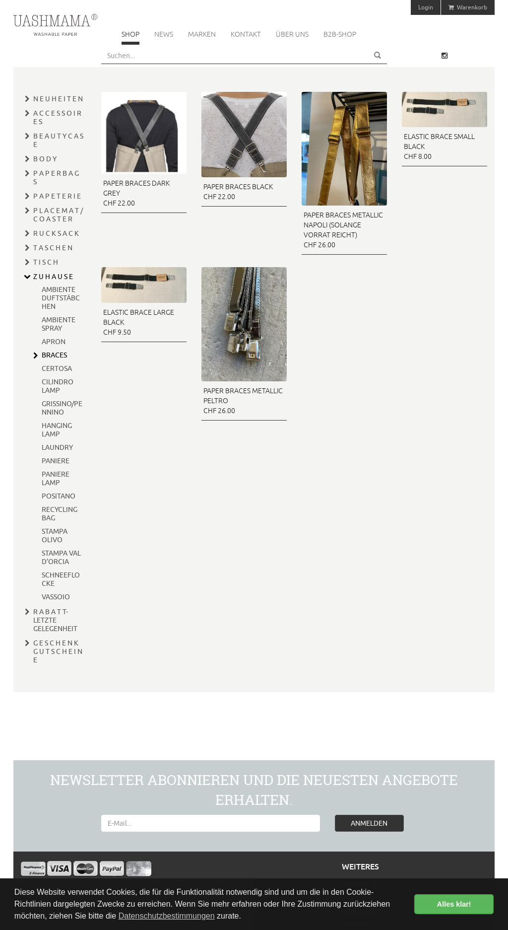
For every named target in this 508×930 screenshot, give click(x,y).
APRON (53, 342)
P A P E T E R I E (57, 196)
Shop (130, 34)
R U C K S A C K (56, 233)
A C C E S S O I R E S (57, 117)
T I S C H (45, 262)
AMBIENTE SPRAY (58, 324)
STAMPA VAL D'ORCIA (61, 557)
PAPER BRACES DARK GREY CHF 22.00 (136, 193)
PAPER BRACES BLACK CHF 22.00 (238, 192)
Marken (202, 34)
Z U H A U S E (53, 277)
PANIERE (55, 461)
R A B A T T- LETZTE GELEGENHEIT (55, 620)
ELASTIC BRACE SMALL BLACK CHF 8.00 (439, 146)
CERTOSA (57, 368)
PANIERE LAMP (55, 478)
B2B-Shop (339, 34)
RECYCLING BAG (59, 513)
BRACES (54, 355)
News (163, 34)
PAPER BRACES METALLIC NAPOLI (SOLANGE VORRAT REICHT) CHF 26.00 (343, 230)
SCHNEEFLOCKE (61, 579)
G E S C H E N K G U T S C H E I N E (57, 651)
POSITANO (58, 496)
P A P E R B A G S (56, 177)
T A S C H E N (52, 248)
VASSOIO (56, 597)
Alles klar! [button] (454, 904)
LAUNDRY (57, 447)
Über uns (292, 34)
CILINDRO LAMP (57, 386)
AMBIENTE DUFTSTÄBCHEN (61, 298)
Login (425, 7)
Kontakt (246, 34)
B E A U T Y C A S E (58, 140)
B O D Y (45, 159)
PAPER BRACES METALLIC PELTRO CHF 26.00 (243, 401)
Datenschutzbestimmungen (167, 916)
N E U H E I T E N (58, 99)
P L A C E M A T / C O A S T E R (58, 215)
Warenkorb (467, 7)
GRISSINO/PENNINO (62, 408)
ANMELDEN (369, 823)
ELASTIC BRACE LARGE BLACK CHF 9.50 (138, 322)
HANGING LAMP (57, 430)
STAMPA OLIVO (54, 535)
